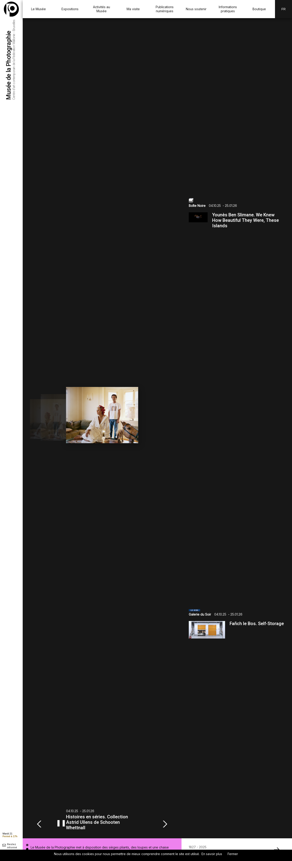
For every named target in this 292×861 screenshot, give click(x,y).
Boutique (259, 9)
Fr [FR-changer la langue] (283, 9)
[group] (102, 428)
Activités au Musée (101, 9)
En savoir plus (211, 854)
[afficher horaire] (10, 834)
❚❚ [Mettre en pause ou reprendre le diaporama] (61, 822)
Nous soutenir (196, 9)
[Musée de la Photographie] (11, 9)
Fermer (233, 854)
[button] (40, 824)
